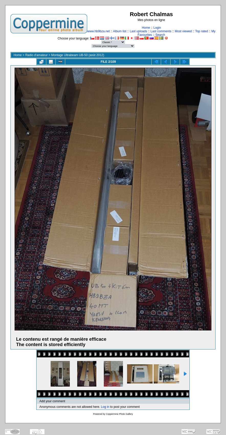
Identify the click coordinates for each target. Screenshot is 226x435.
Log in (105, 407)
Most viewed (183, 31)
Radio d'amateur (36, 55)
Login (157, 27)
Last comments (161, 31)
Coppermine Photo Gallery (119, 414)
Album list (119, 31)
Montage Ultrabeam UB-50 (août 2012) (77, 55)
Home (146, 27)
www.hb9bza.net (98, 31)
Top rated (201, 31)
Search (160, 35)
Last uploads (138, 31)
